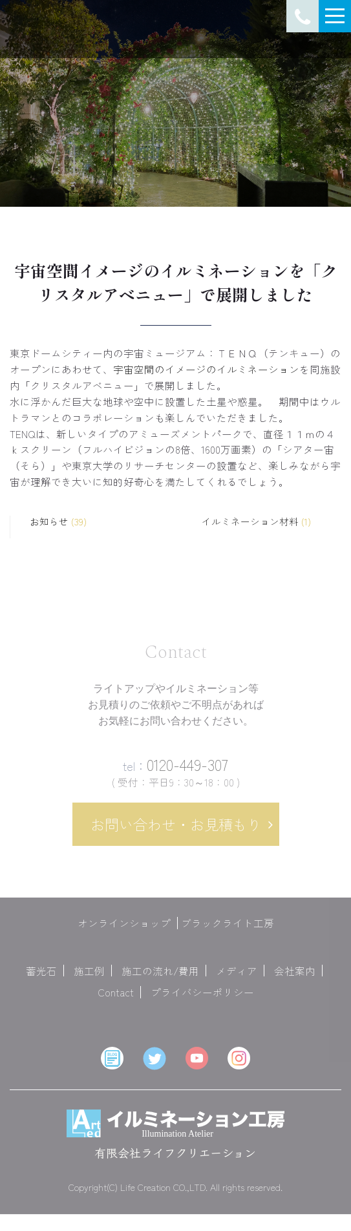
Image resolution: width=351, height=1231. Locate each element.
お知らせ (58, 522)
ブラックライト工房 (227, 930)
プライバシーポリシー (202, 999)
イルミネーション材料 (256, 522)
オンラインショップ (124, 930)
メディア (236, 977)
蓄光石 (41, 977)
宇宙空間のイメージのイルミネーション (206, 369)
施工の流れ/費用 (160, 977)
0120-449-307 (175, 771)
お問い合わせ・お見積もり (175, 831)
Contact (116, 999)
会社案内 (294, 977)
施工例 (89, 977)
